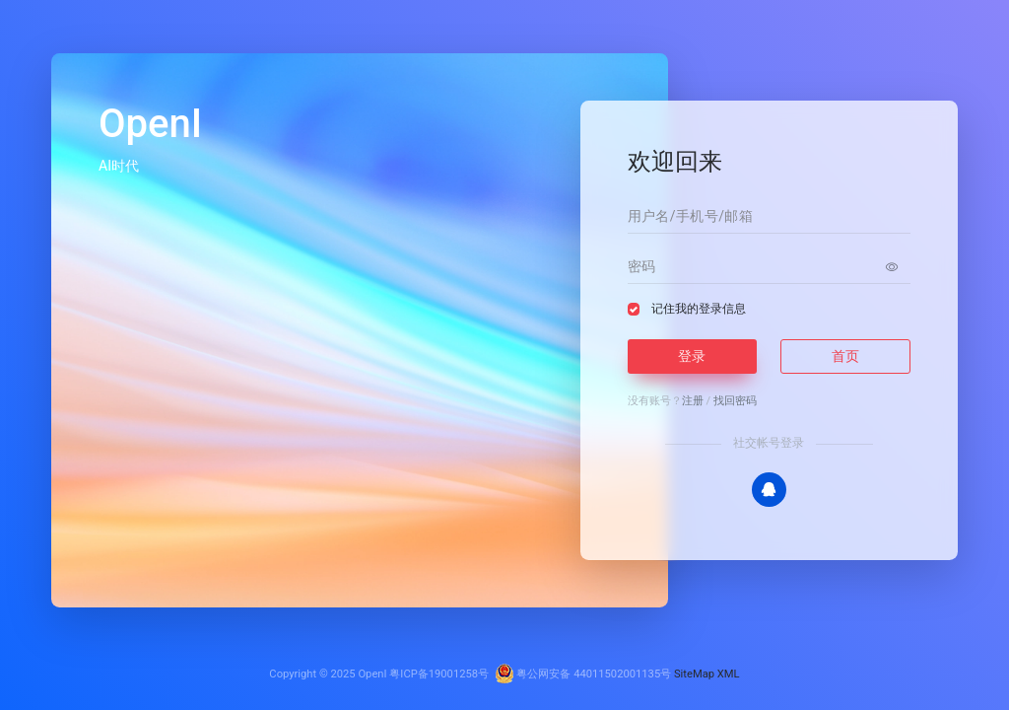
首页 (845, 356)
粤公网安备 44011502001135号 (583, 674)
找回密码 (735, 400)
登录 (692, 356)
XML (728, 674)
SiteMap (694, 674)
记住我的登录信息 (698, 309)
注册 (693, 400)
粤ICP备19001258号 (439, 674)
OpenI (372, 674)
